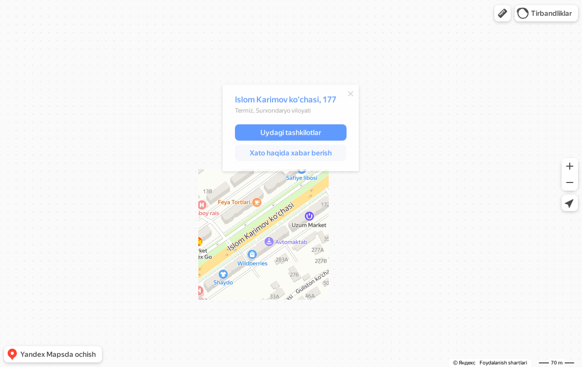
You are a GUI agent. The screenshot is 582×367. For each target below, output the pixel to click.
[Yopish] (345, 95)
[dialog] (286, 129)
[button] (502, 13)
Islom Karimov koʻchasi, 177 (280, 101)
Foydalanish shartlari (503, 362)
